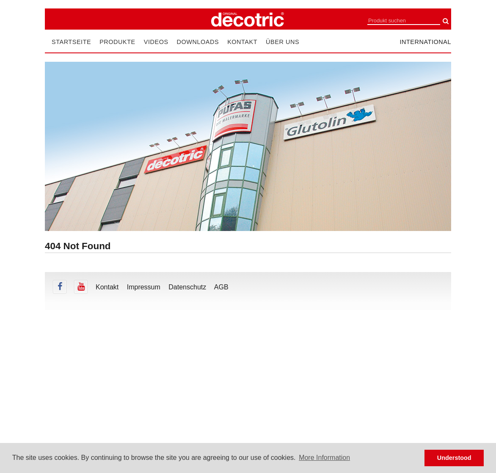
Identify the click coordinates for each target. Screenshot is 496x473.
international (425, 41)
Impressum (143, 287)
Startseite (71, 41)
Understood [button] (454, 457)
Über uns (282, 41)
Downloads (198, 41)
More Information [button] (324, 457)
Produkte (117, 41)
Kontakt (242, 41)
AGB (221, 287)
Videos (156, 41)
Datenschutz (187, 287)
